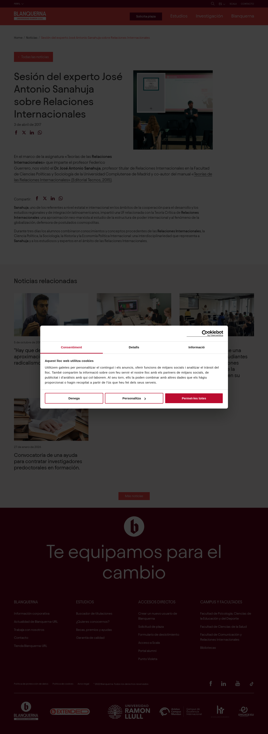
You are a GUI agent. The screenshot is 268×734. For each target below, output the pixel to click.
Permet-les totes (194, 398)
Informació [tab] (197, 347)
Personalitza (134, 398)
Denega (74, 398)
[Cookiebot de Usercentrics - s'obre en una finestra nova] (205, 333)
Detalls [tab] (134, 347)
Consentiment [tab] (71, 347)
